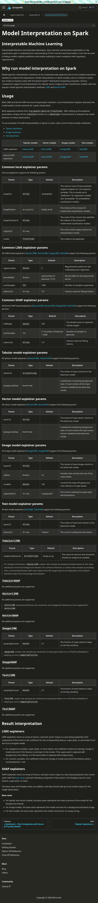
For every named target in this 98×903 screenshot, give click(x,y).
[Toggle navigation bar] (3, 7)
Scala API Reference (10, 855)
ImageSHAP (65, 157)
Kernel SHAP (59, 87)
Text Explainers (12, 136)
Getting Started (9, 847)
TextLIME (83, 149)
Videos (5, 872)
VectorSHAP (46, 157)
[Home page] (4, 15)
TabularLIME (27, 149)
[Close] (96, 2)
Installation (7, 843)
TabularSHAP (28, 157)
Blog (4, 869)
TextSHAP (83, 157)
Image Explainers (13, 132)
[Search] (87, 7)
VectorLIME (46, 149)
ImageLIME (65, 149)
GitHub (68, 2)
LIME (48, 87)
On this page (9, 25)
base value (20, 777)
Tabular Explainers (14, 128)
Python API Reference (11, 851)
